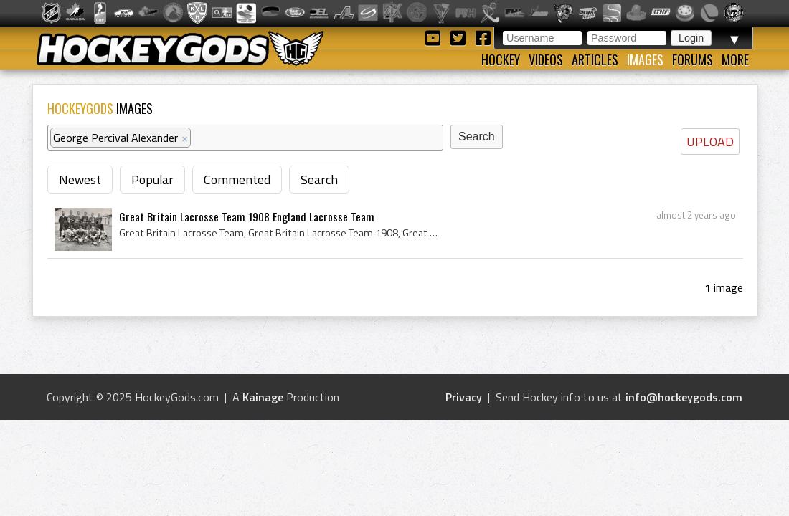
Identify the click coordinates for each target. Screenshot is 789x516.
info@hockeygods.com (683, 397)
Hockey (500, 59)
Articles (595, 59)
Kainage (262, 397)
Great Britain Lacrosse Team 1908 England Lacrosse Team (246, 216)
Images (645, 59)
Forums (692, 59)
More (735, 59)
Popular (152, 179)
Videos (546, 59)
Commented (237, 179)
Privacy (463, 397)
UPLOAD (710, 141)
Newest (80, 179)
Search (319, 179)
